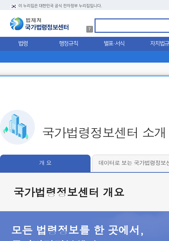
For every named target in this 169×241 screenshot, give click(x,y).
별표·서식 (114, 44)
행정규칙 (68, 44)
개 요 (45, 163)
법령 (22, 44)
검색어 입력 (98, 19)
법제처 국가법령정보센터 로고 (39, 23)
